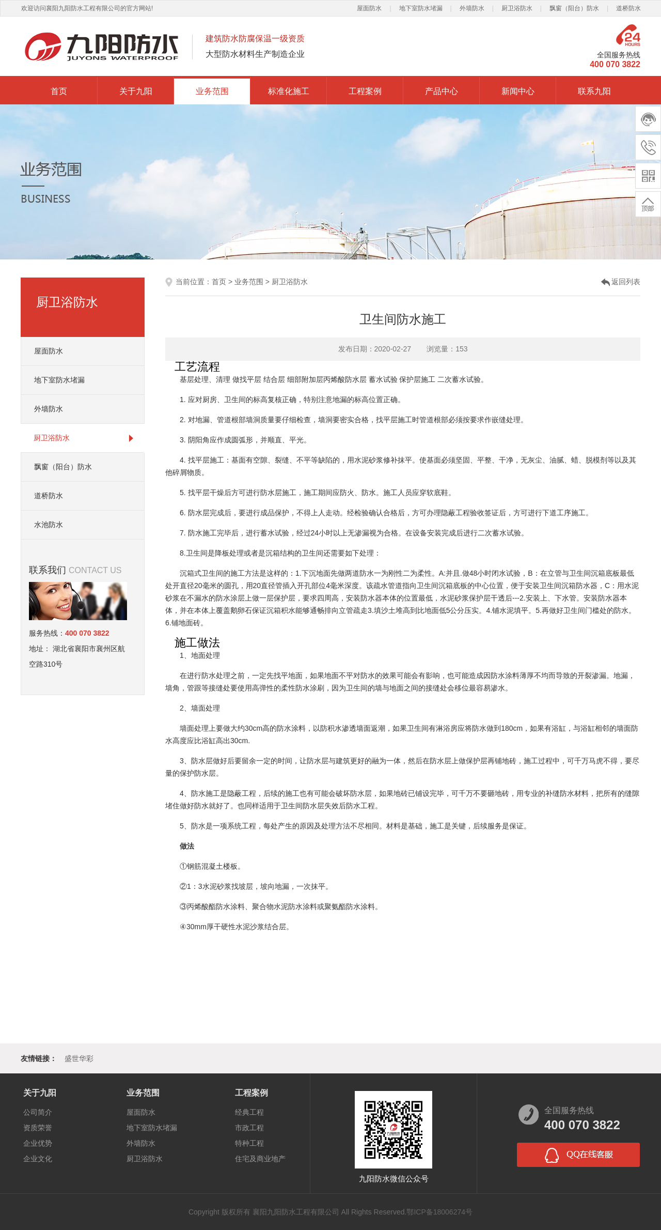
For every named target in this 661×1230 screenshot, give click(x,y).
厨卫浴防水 (516, 8)
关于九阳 (135, 91)
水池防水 (48, 524)
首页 (59, 91)
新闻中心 (517, 91)
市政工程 (249, 1128)
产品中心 (441, 91)
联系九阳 (594, 91)
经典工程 (249, 1112)
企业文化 (37, 1159)
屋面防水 (369, 8)
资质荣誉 (37, 1128)
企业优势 (37, 1143)
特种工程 (249, 1143)
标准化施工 (288, 91)
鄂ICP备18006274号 (439, 1212)
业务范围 (212, 91)
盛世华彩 (79, 1058)
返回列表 (625, 282)
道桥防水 (628, 8)
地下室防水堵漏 (421, 8)
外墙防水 (472, 8)
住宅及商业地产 (260, 1159)
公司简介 (37, 1112)
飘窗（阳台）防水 (574, 8)
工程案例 (365, 91)
